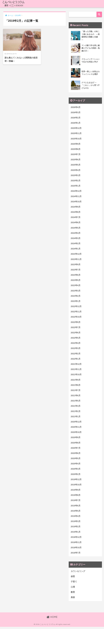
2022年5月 (76, 339)
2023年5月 (76, 281)
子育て (74, 584)
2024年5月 (76, 228)
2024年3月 (76, 239)
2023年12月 (76, 255)
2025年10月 (76, 139)
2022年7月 (76, 328)
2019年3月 (76, 523)
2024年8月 (76, 212)
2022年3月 (76, 349)
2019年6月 (76, 507)
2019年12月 (76, 481)
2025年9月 (76, 144)
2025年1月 (76, 186)
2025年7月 (76, 154)
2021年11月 (76, 370)
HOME (52, 619)
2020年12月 (76, 423)
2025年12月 (76, 128)
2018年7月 (76, 555)
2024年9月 (76, 207)
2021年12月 (76, 365)
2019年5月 (76, 513)
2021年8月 (76, 386)
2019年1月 (76, 534)
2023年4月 (76, 286)
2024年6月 (76, 223)
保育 (73, 578)
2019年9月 (76, 491)
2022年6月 (76, 334)
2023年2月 (76, 297)
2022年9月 (76, 323)
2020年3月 (76, 470)
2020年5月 (76, 460)
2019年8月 (76, 497)
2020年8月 (76, 444)
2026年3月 (76, 112)
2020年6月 (76, 455)
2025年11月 (76, 133)
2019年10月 (76, 486)
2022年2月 (76, 355)
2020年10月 (76, 434)
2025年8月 (76, 149)
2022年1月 (76, 360)
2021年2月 (76, 413)
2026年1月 (76, 123)
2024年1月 (76, 249)
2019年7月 (76, 502)
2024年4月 (76, 234)
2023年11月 (76, 260)
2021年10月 (76, 376)
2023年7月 (76, 270)
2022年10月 (76, 318)
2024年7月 (76, 218)
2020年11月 (76, 428)
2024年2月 (76, 244)
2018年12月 (76, 539)
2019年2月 (76, 528)
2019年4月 (76, 518)
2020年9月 (76, 439)
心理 (73, 589)
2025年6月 (76, 160)
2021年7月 (76, 392)
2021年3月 (76, 407)
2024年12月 (76, 191)
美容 (73, 599)
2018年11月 (76, 544)
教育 (73, 594)
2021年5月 (76, 402)
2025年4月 (76, 170)
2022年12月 (76, 307)
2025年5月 (76, 165)
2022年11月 (76, 312)
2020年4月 (76, 465)
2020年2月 (76, 476)
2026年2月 (76, 118)
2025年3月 (76, 176)
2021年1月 (76, 418)
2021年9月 (76, 381)
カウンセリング (78, 573)
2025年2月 (76, 181)
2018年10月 (76, 549)
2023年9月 (76, 265)
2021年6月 (76, 397)
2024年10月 (76, 202)
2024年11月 (76, 197)
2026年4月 (76, 107)
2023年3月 (76, 291)
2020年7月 (76, 449)
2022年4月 (76, 344)
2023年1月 (76, 302)
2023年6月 (76, 276)
